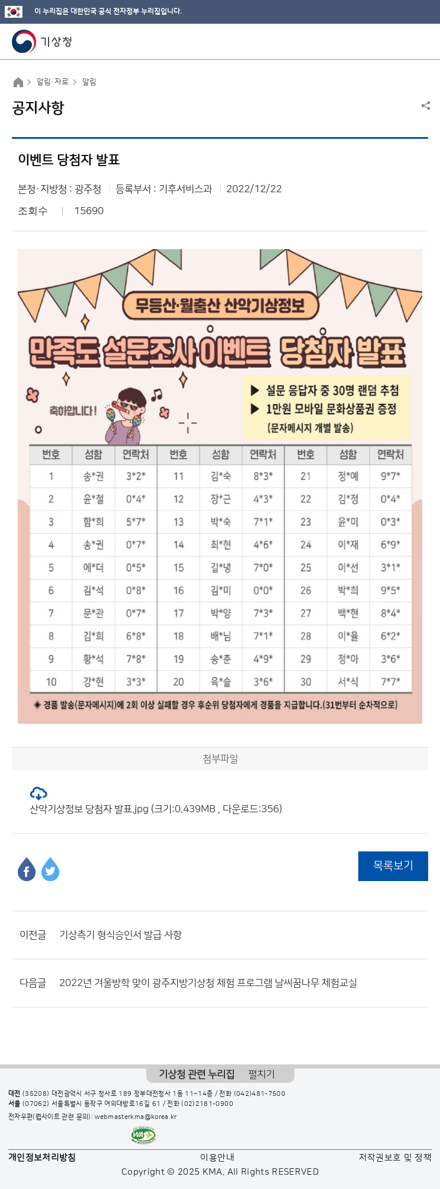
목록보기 (393, 866)
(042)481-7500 (260, 1094)
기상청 (42, 41)
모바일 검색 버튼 (402, 41)
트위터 (50, 869)
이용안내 (217, 1158)
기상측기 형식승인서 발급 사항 (120, 935)
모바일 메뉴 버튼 (421, 41)
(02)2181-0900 (207, 1104)
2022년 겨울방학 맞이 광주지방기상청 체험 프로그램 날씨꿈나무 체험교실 (208, 983)
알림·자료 (53, 82)
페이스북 (27, 869)
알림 (89, 82)
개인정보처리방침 (42, 1158)
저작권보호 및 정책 (395, 1158)
